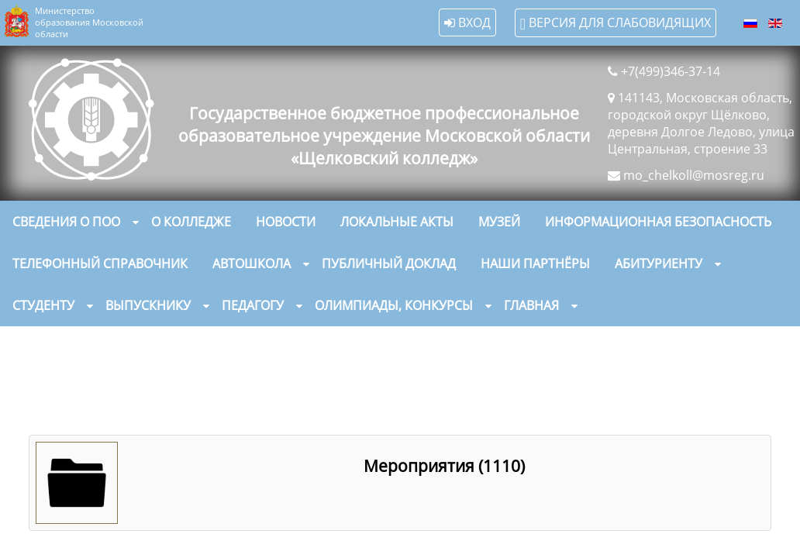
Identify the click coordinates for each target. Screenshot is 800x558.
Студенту (43, 305)
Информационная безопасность (658, 221)
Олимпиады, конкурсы (394, 305)
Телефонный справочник (100, 263)
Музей (499, 221)
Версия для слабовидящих (615, 23)
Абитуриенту (658, 263)
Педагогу (253, 305)
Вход (467, 22)
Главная (531, 305)
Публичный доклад (389, 263)
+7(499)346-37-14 (670, 71)
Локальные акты (396, 221)
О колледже (191, 221)
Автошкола (251, 263)
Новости (286, 221)
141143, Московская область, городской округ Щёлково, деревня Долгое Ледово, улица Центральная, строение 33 (701, 123)
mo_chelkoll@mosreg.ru (693, 175)
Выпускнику (148, 305)
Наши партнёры (535, 263)
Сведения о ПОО (66, 221)
